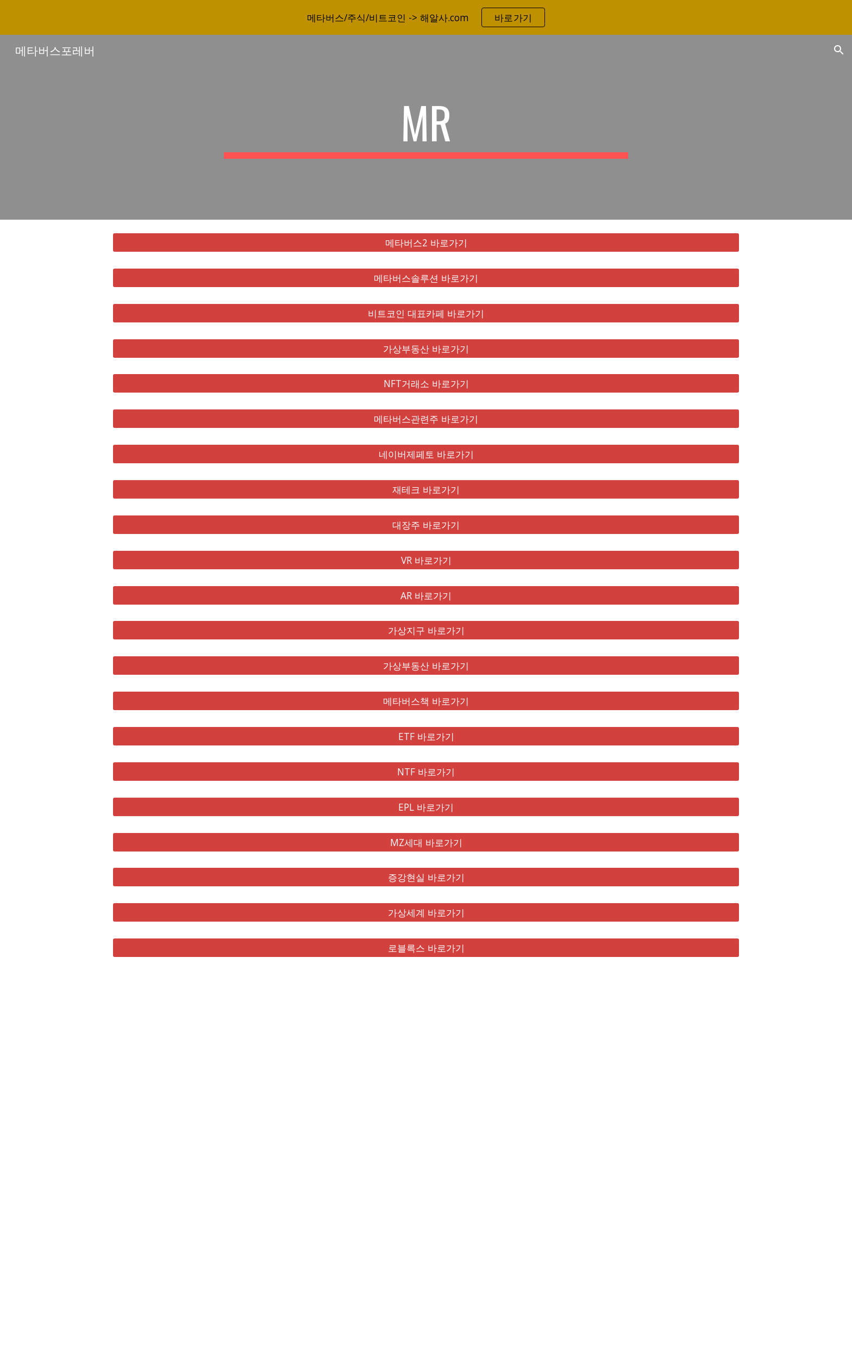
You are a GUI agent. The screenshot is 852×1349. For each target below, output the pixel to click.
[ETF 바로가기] (426, 736)
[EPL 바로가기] (426, 806)
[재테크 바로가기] (426, 489)
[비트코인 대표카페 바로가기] (426, 312)
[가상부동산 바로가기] (426, 348)
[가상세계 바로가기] (426, 912)
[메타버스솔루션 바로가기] (426, 278)
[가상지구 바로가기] (426, 630)
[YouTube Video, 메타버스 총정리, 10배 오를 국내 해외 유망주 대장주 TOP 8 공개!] (426, 1160)
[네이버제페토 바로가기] (426, 454)
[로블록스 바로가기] (426, 948)
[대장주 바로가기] (426, 524)
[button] (839, 50)
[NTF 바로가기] (426, 771)
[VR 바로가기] (426, 559)
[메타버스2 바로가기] (426, 242)
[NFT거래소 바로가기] (426, 383)
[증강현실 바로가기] (426, 877)
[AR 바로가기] (426, 595)
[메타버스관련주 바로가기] (426, 418)
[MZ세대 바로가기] (426, 841)
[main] (426, 127)
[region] (426, 17)
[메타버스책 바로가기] (426, 701)
